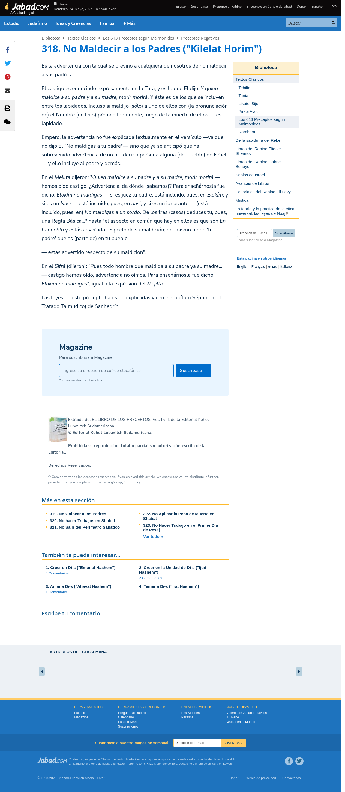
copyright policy (128, 482)
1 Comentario (56, 592)
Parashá (187, 717)
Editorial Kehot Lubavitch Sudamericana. (112, 432)
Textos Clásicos (81, 38)
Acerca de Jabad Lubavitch (247, 713)
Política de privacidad (260, 778)
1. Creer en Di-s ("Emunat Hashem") (81, 567)
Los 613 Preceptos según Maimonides (138, 38)
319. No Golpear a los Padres (78, 513)
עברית (272, 266)
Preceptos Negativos (200, 38)
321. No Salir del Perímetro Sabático (85, 527)
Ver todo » (153, 536)
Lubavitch (118, 759)
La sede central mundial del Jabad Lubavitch (205, 759)
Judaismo (185, 763)
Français (258, 266)
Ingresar (179, 6)
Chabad (106, 759)
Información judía (207, 763)
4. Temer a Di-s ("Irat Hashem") (169, 586)
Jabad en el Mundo (241, 722)
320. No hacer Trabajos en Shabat (82, 520)
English (243, 266)
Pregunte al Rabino (227, 6)
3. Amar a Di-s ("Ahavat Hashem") (78, 586)
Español (317, 6)
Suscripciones (128, 726)
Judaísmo (37, 23)
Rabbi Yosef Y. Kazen (141, 763)
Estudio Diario (128, 722)
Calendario (126, 717)
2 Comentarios (150, 578)
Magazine (81, 717)
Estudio (11, 23)
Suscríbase (199, 6)
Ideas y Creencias (73, 23)
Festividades (190, 713)
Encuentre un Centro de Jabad (269, 6)
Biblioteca (51, 38)
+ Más (129, 23)
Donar (301, 6)
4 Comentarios (57, 573)
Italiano (286, 266)
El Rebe (233, 717)
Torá (174, 763)
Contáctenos (291, 778)
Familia (107, 23)
